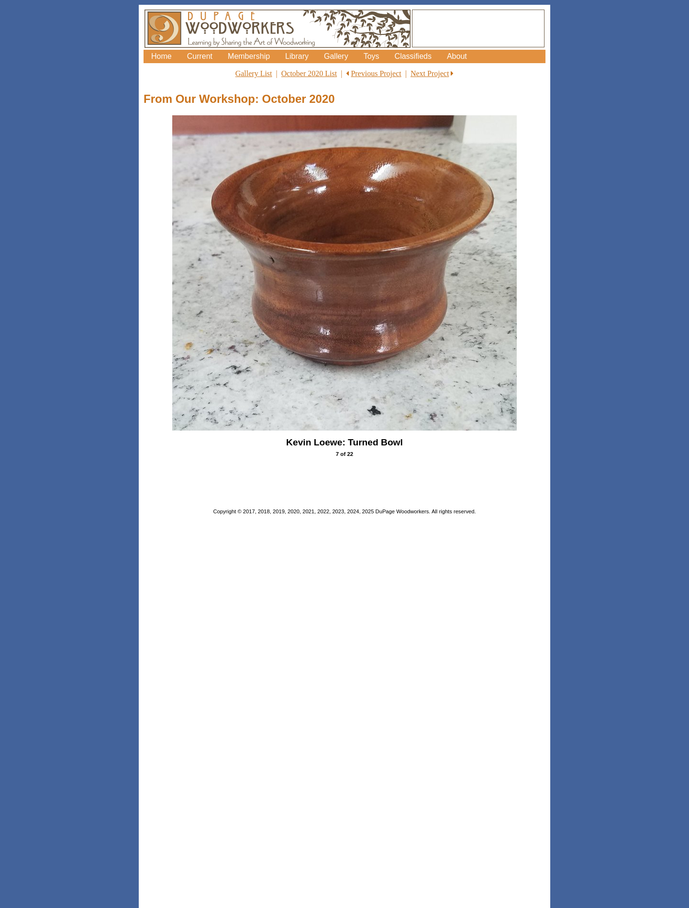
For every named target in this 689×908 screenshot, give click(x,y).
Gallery (336, 56)
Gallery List (253, 73)
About (457, 56)
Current (199, 56)
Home (161, 56)
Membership (249, 56)
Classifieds (413, 56)
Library (297, 56)
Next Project (430, 73)
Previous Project (376, 73)
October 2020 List (309, 73)
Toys (371, 56)
